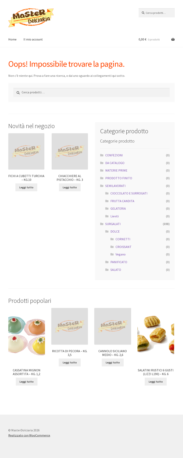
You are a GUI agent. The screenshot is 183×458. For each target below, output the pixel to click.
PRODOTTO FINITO (118, 178)
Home (12, 39)
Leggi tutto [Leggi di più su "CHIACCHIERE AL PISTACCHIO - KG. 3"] (70, 187)
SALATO (115, 270)
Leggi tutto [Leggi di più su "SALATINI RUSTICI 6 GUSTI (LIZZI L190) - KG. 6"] (156, 381)
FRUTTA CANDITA (122, 201)
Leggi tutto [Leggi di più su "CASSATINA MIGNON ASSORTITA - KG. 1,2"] (27, 381)
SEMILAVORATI (115, 186)
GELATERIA (118, 208)
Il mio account (33, 39)
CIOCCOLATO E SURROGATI (129, 193)
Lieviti (114, 216)
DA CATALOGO (114, 163)
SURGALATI (113, 224)
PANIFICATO (118, 262)
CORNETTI (123, 239)
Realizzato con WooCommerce (29, 435)
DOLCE (115, 231)
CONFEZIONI (114, 155)
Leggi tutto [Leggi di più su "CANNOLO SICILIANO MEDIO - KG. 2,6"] (113, 362)
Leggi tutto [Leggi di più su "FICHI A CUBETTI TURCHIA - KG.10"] (26, 187)
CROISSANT (124, 247)
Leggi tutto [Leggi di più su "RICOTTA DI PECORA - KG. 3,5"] (70, 362)
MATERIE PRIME (116, 170)
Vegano (121, 254)
